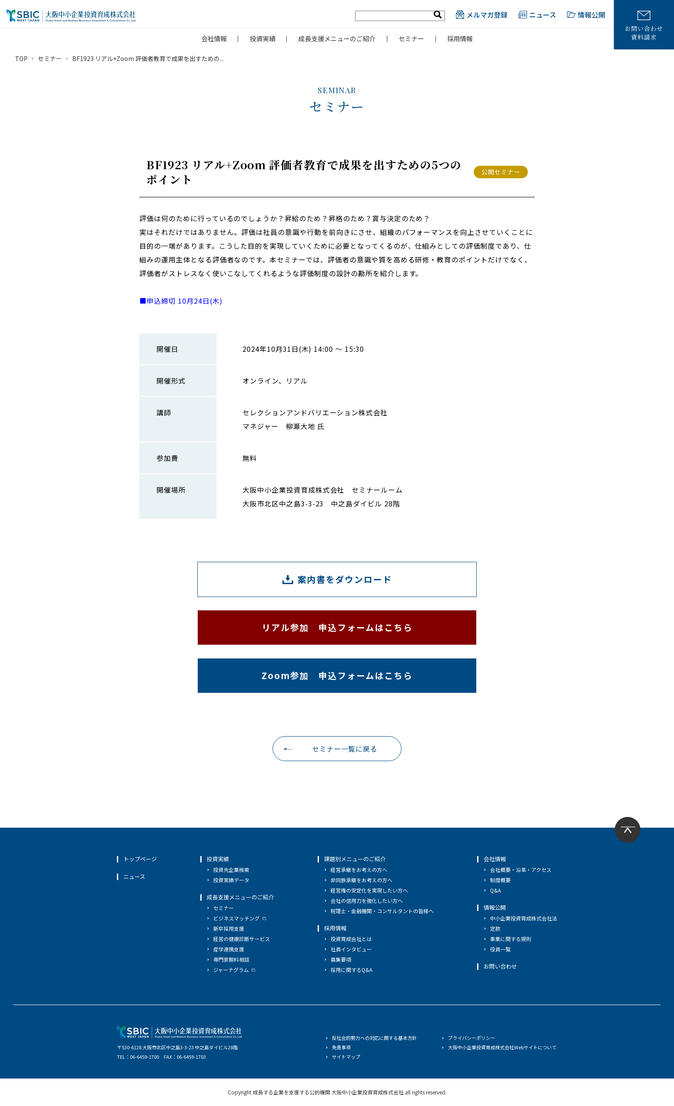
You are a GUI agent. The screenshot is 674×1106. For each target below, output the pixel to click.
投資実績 (263, 38)
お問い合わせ (500, 966)
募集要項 (341, 959)
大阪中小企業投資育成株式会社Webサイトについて (502, 1047)
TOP (21, 58)
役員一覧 (500, 949)
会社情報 (214, 38)
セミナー (411, 38)
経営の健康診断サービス (241, 938)
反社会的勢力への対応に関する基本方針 (374, 1037)
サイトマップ (346, 1056)
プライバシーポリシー (471, 1037)
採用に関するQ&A (351, 969)
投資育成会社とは (351, 938)
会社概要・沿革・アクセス (520, 869)
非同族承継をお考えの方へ (361, 880)
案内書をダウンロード (344, 579)
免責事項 (341, 1047)
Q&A (495, 890)
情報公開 (586, 14)
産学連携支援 (228, 949)
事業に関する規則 (510, 938)
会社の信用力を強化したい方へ (367, 900)
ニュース (537, 14)
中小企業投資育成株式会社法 (523, 918)
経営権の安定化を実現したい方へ (369, 890)
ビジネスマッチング (236, 918)
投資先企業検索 (231, 869)
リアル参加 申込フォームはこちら (337, 627)
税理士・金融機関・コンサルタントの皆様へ (382, 910)
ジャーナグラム (231, 969)
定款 (495, 928)
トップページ (140, 859)
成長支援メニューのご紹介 (337, 38)
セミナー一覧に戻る (345, 748)
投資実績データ (231, 880)
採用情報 (460, 38)
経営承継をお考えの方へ (359, 869)
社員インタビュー (351, 949)
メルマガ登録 (482, 14)
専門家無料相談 (231, 959)
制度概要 (500, 880)
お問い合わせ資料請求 (644, 26)
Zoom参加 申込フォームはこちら (337, 675)
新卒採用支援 (228, 928)
